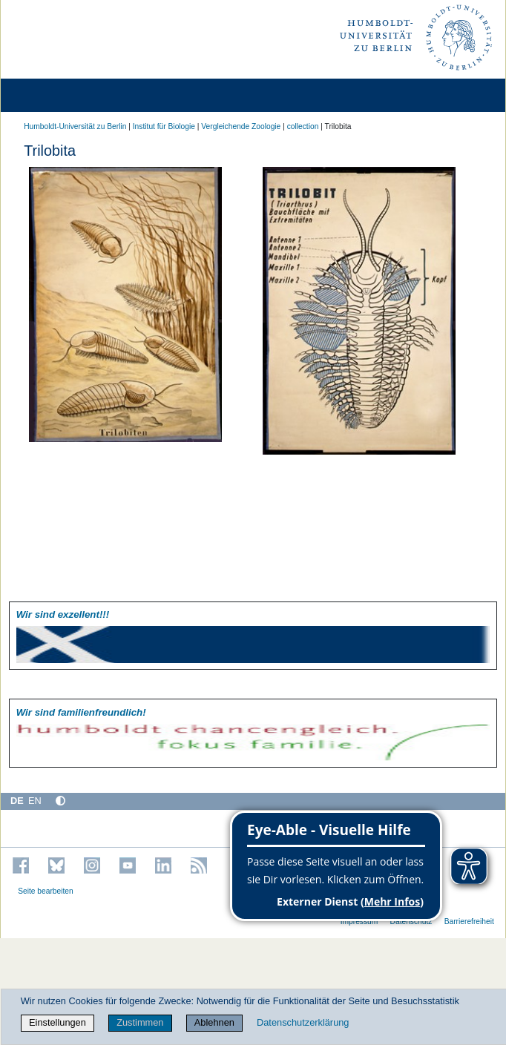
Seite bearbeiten (45, 891)
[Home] (53, 95)
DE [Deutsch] (17, 800)
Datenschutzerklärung (303, 1022)
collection (303, 126)
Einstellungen (57, 1022)
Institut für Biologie (164, 126)
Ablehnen (214, 1022)
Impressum (359, 921)
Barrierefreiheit (469, 921)
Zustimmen (139, 1022)
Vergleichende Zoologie (240, 126)
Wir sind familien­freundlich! (81, 712)
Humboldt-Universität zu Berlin (75, 126)
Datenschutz (411, 921)
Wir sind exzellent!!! (62, 614)
